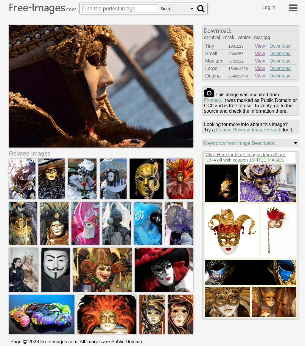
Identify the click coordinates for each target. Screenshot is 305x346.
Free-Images (42, 8)
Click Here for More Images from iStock (246, 154)
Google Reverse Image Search (248, 129)
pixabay (212, 100)
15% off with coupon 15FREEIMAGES (245, 159)
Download (280, 46)
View (260, 46)
